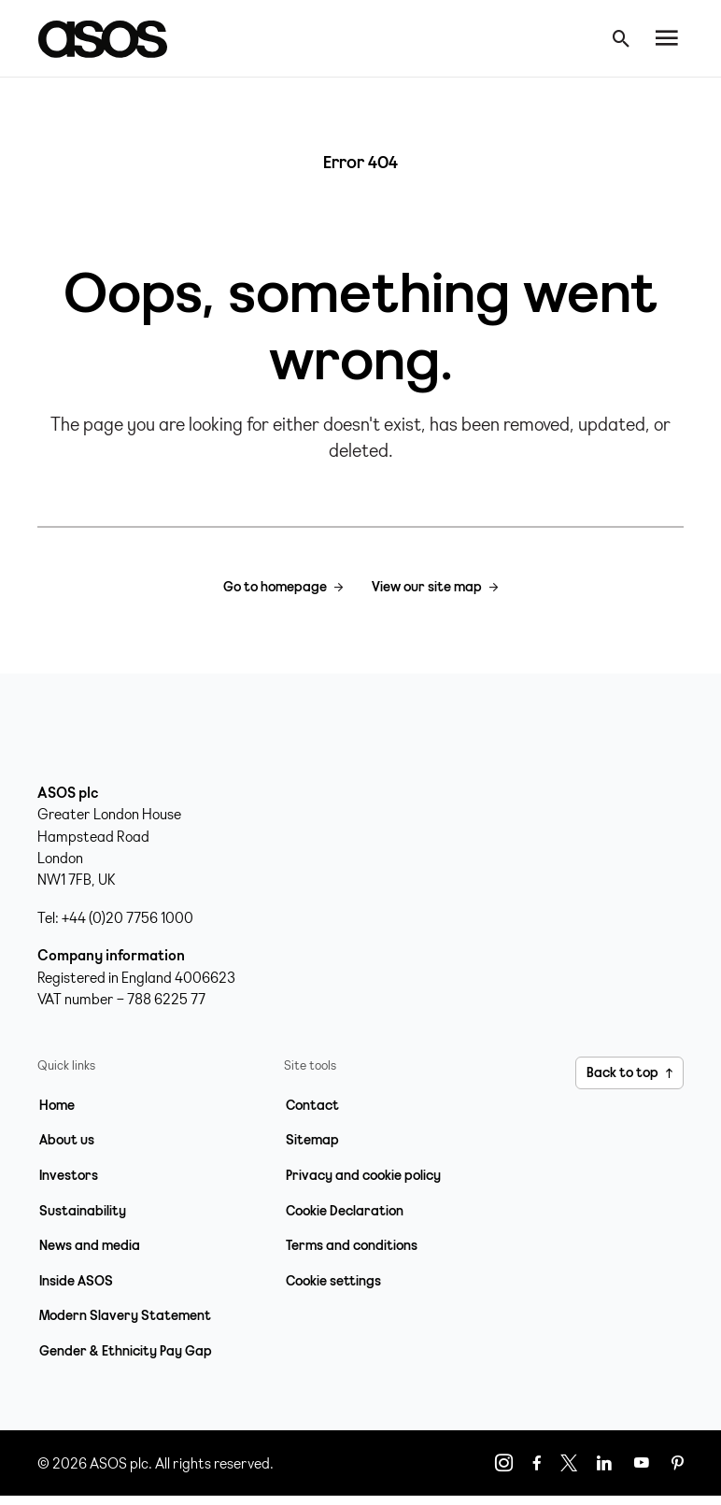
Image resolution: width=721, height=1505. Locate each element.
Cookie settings (333, 1280)
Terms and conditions (351, 1245)
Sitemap (312, 1139)
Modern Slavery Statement (125, 1315)
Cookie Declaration (344, 1210)
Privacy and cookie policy (363, 1175)
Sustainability (82, 1210)
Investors (68, 1175)
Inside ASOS (76, 1280)
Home (57, 1105)
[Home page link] (112, 38)
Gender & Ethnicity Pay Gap (125, 1350)
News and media (89, 1245)
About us (66, 1139)
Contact (312, 1105)
